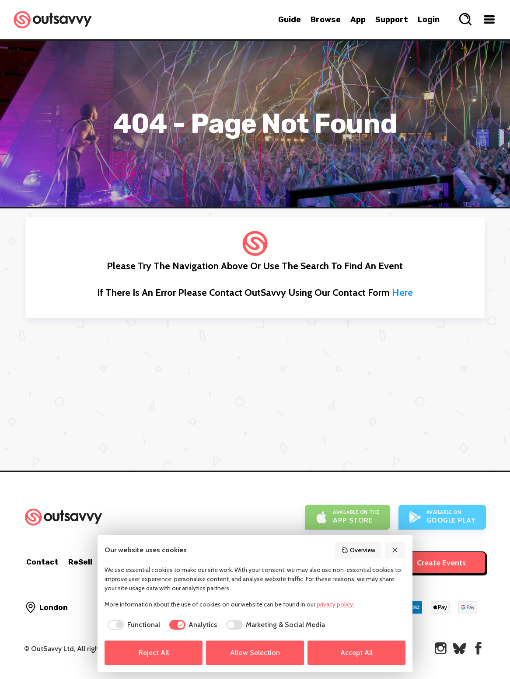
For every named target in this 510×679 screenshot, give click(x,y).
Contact (42, 562)
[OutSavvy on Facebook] (478, 648)
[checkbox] (132, 625)
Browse (326, 19)
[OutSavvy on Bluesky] (459, 648)
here (402, 292)
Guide (289, 19)
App (358, 19)
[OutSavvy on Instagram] (440, 648)
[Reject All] (395, 550)
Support (391, 19)
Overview (358, 550)
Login (429, 19)
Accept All (356, 652)
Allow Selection (255, 652)
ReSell (80, 562)
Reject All (154, 652)
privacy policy (335, 604)
